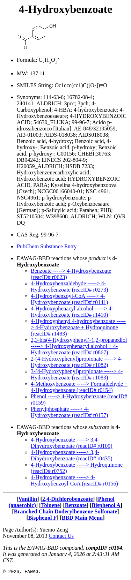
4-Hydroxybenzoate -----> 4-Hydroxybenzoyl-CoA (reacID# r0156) (74, 480)
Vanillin (28, 499)
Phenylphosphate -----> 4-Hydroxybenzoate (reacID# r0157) (69, 412)
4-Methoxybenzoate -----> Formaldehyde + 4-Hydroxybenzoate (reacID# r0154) (79, 387)
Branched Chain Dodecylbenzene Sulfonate (65, 511)
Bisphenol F (42, 518)
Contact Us (61, 536)
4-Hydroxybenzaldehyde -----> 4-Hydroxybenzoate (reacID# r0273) (69, 286)
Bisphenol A (106, 505)
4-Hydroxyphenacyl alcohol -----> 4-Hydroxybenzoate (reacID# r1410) (72, 312)
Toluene (50, 505)
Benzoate (76, 505)
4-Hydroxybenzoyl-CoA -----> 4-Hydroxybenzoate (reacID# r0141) (69, 299)
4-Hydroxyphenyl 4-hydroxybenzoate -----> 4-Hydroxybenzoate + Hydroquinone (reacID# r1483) (78, 327)
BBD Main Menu (82, 518)
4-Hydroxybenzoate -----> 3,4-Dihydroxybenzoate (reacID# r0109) (71, 443)
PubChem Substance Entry (47, 246)
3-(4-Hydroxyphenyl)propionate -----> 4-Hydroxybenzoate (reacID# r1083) (77, 374)
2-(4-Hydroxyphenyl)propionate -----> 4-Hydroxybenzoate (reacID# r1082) (77, 362)
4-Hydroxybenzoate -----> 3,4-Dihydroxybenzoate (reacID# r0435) (71, 455)
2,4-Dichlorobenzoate (67, 499)
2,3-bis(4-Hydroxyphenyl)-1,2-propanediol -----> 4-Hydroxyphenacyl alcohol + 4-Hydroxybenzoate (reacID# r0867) (79, 346)
